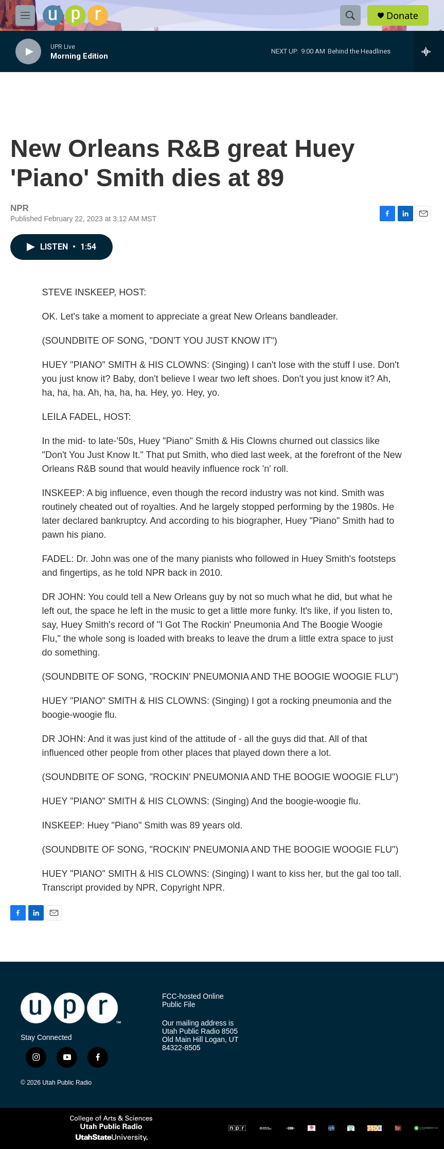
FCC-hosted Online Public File (193, 1001)
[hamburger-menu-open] (25, 15)
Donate (402, 15)
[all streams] (429, 51)
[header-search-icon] (350, 15)
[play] (28, 52)
